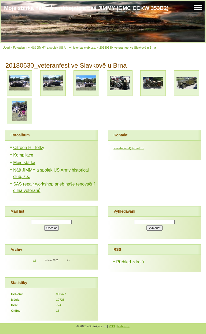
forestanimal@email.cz (128, 148)
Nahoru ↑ (123, 326)
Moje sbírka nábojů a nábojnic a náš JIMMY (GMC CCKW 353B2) (86, 8)
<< (34, 260)
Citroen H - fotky (28, 147)
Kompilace (23, 155)
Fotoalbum (20, 47)
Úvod (6, 47)
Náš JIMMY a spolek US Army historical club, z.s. (63, 47)
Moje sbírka (24, 162)
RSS (112, 326)
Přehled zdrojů (130, 262)
